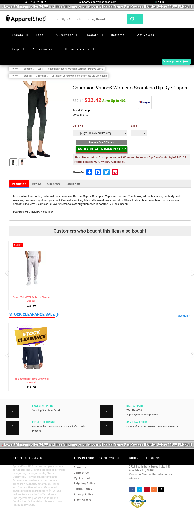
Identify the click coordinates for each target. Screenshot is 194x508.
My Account (82, 478)
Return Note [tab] (73, 183)
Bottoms (118, 35)
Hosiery (92, 35)
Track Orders (82, 499)
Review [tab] (36, 183)
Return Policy (83, 488)
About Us (80, 467)
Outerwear (64, 35)
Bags (16, 49)
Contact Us (81, 472)
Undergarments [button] (77, 49)
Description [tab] (19, 183)
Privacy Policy (83, 494)
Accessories (43, 49)
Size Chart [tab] (53, 183)
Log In (159, 1)
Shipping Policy (84, 483)
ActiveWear (146, 35)
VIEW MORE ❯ (184, 316)
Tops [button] (40, 35)
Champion (87, 110)
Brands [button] (17, 35)
